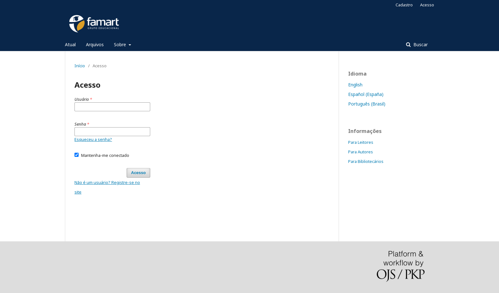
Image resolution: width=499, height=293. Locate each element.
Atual (70, 44)
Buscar (420, 44)
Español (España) (365, 94)
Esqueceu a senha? (93, 139)
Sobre (120, 44)
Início (79, 66)
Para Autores (360, 152)
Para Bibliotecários (365, 161)
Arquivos (95, 44)
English (355, 85)
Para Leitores (360, 142)
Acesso (427, 5)
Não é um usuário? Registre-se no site (107, 187)
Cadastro (404, 5)
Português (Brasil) (366, 104)
